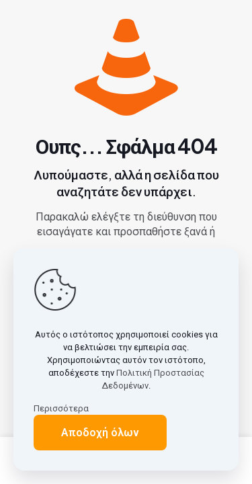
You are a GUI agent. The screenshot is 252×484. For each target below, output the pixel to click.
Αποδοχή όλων (100, 432)
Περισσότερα (61, 408)
